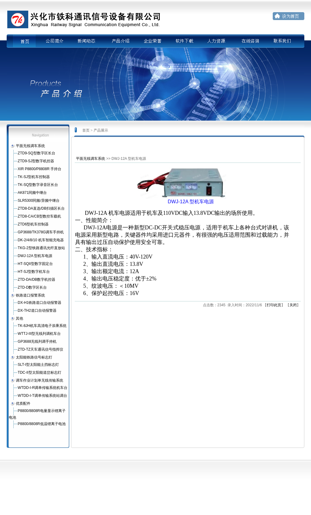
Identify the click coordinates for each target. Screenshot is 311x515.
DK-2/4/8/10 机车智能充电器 (40, 240)
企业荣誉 (151, 41)
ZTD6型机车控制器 (33, 224)
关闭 (293, 305)
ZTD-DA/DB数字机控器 (36, 279)
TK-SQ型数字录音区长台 (38, 185)
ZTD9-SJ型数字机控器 (36, 161)
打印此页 (274, 305)
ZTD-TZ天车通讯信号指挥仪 (40, 349)
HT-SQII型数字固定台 (35, 264)
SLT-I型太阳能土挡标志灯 (38, 364)
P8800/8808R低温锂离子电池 (41, 424)
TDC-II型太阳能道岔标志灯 (39, 372)
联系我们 (283, 41)
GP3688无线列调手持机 (37, 341)
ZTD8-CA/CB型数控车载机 (39, 216)
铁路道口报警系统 (30, 295)
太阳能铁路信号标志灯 (34, 357)
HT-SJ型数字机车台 (34, 272)
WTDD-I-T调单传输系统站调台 (42, 395)
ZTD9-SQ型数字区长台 (36, 153)
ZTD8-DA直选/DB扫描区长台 (41, 208)
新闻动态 (86, 41)
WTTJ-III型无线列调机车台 (39, 333)
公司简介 (53, 41)
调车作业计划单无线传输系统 (39, 380)
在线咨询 (250, 41)
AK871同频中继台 (32, 193)
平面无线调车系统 (30, 146)
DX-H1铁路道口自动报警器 (39, 302)
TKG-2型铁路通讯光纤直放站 (41, 248)
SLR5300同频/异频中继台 (38, 200)
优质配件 (23, 403)
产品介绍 (119, 41)
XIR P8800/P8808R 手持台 (39, 169)
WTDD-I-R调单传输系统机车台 (42, 388)
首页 (28, 41)
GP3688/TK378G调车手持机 (41, 232)
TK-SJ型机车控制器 (34, 177)
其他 (19, 318)
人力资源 (217, 41)
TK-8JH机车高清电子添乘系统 (42, 326)
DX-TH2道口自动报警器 (37, 310)
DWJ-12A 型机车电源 (35, 256)
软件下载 (184, 41)
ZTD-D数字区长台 (32, 287)
